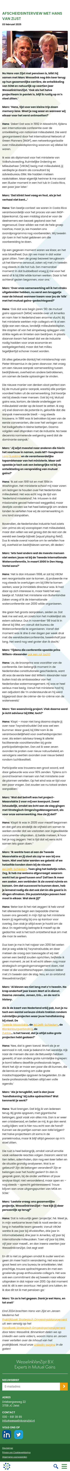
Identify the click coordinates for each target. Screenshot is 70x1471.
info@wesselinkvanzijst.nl (18, 1420)
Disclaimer (7, 1448)
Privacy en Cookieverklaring (16, 1452)
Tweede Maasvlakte (15, 1025)
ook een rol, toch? (39, 654)
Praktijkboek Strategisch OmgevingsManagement (34, 1319)
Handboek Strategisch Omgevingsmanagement (33, 1328)
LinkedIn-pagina (44, 1345)
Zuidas (6, 1033)
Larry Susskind (11, 456)
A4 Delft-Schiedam (14, 869)
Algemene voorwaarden (14, 1457)
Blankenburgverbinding (17, 1029)
